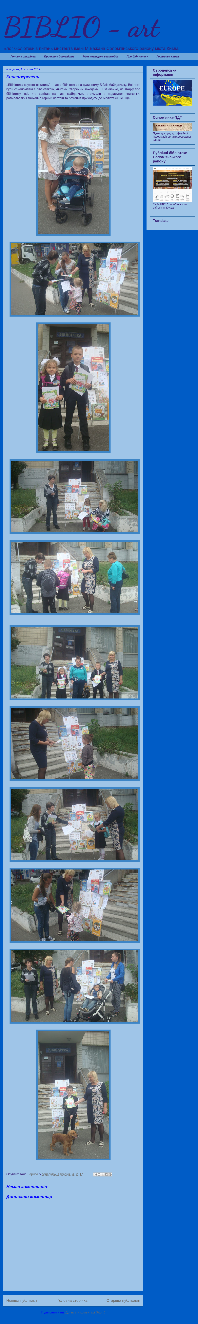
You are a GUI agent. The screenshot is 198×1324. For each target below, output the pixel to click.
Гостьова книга (167, 56)
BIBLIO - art (81, 27)
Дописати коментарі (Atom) (85, 1312)
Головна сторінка (23, 56)
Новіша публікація (22, 1300)
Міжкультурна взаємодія (100, 56)
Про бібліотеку (137, 56)
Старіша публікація (123, 1300)
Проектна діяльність (59, 56)
